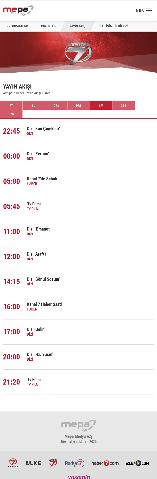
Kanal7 (16, 454)
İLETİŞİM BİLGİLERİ (112, 26)
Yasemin (78, 470)
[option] (78, 53)
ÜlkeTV (35, 454)
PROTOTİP (47, 26)
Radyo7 (74, 454)
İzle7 (134, 454)
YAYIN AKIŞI (76, 26)
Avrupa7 (53, 454)
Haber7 (103, 454)
